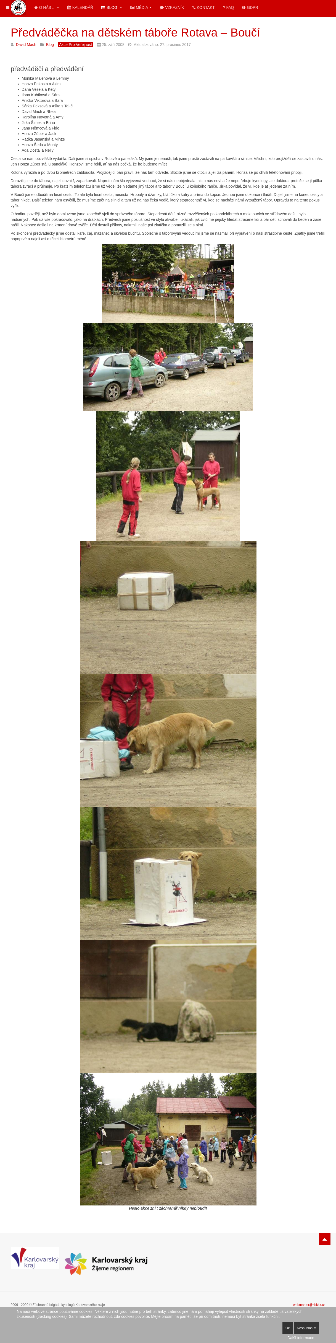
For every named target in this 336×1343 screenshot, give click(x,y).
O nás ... (46, 7)
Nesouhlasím (306, 1328)
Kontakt (203, 7)
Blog (111, 7)
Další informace (300, 1338)
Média (141, 7)
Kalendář (80, 7)
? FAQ (228, 7)
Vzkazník (172, 7)
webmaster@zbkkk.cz (309, 1305)
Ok (287, 1328)
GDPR (250, 7)
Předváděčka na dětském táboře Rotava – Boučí (135, 32)
